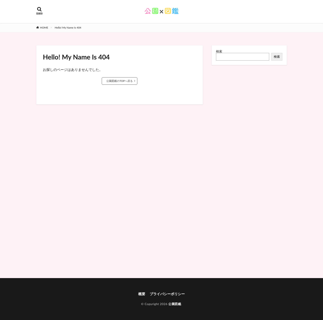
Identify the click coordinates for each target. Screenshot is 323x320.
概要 (141, 294)
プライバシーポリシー (167, 294)
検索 (219, 51)
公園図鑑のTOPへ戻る (119, 81)
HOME (44, 27)
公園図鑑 (174, 304)
